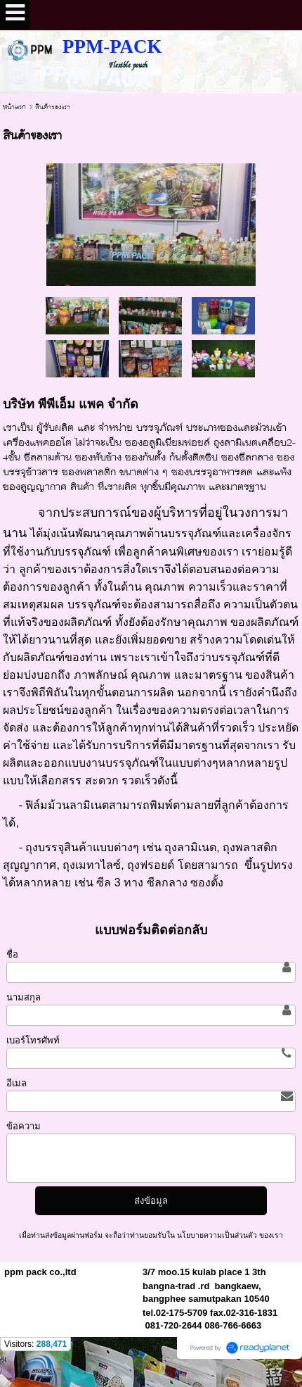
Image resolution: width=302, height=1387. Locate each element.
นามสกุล (23, 997)
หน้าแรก (14, 107)
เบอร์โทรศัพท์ (33, 1040)
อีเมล (16, 1083)
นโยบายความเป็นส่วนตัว (217, 1235)
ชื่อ (12, 954)
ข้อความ (23, 1126)
